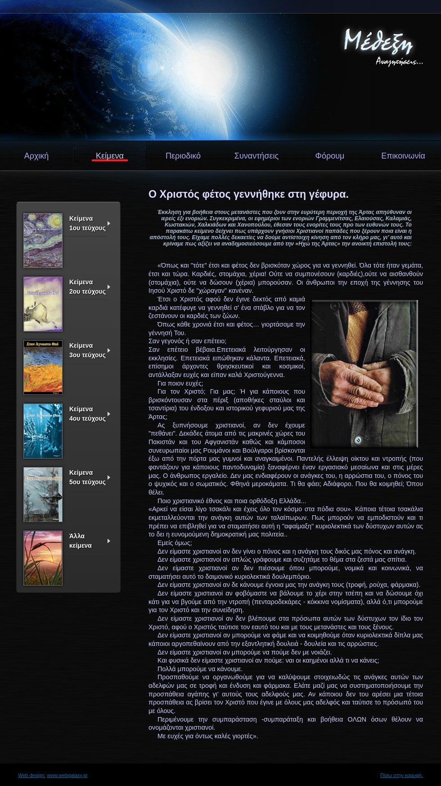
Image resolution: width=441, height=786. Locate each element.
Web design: (31, 775)
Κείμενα (110, 155)
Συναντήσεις (256, 155)
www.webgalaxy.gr (67, 775)
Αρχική (36, 155)
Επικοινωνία (403, 155)
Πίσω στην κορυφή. (401, 775)
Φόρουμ (330, 155)
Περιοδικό (183, 155)
